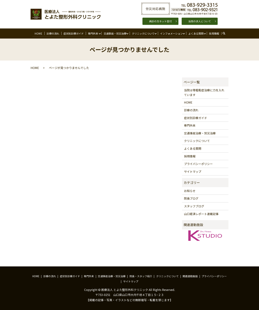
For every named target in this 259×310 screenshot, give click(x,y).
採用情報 (213, 33)
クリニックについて (142, 33)
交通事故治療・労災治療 (200, 132)
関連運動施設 (190, 275)
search (225, 33)
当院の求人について (199, 21)
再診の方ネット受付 (160, 21)
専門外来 (92, 33)
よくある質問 (195, 33)
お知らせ (190, 190)
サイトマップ (192, 170)
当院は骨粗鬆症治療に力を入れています (204, 91)
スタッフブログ (194, 205)
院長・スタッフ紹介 (141, 275)
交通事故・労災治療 (114, 33)
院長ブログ (191, 197)
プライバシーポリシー (198, 163)
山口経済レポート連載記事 (201, 213)
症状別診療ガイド (73, 33)
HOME (39, 33)
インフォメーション (170, 33)
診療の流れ (53, 33)
